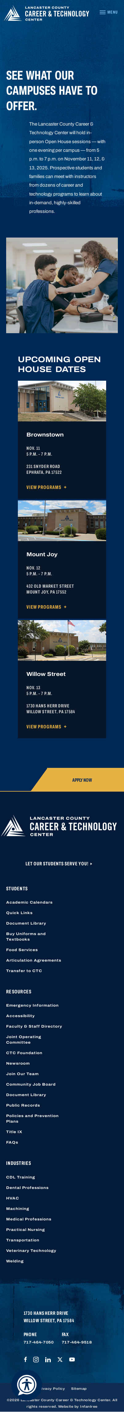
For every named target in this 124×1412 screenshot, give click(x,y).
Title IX (14, 1132)
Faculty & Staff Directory (34, 1026)
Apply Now (82, 780)
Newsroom (18, 1063)
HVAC (12, 1198)
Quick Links (19, 913)
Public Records (23, 1105)
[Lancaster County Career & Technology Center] (46, 14)
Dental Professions (27, 1188)
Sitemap (79, 1388)
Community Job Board (31, 1084)
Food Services (22, 950)
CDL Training (20, 1177)
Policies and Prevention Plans (32, 1119)
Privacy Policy (51, 1388)
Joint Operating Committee (23, 1040)
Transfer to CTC (24, 971)
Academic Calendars (29, 902)
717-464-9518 (77, 1342)
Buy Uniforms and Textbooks (26, 937)
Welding (15, 1261)
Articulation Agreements (33, 960)
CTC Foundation (24, 1053)
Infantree (89, 1406)
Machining (17, 1209)
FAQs (12, 1142)
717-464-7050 (39, 1342)
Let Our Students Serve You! (58, 863)
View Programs (43, 487)
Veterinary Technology (31, 1250)
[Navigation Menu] (108, 12)
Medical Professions (28, 1219)
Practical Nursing (25, 1230)
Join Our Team (22, 1074)
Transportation (22, 1240)
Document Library (26, 923)
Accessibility (20, 1016)
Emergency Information (32, 1005)
